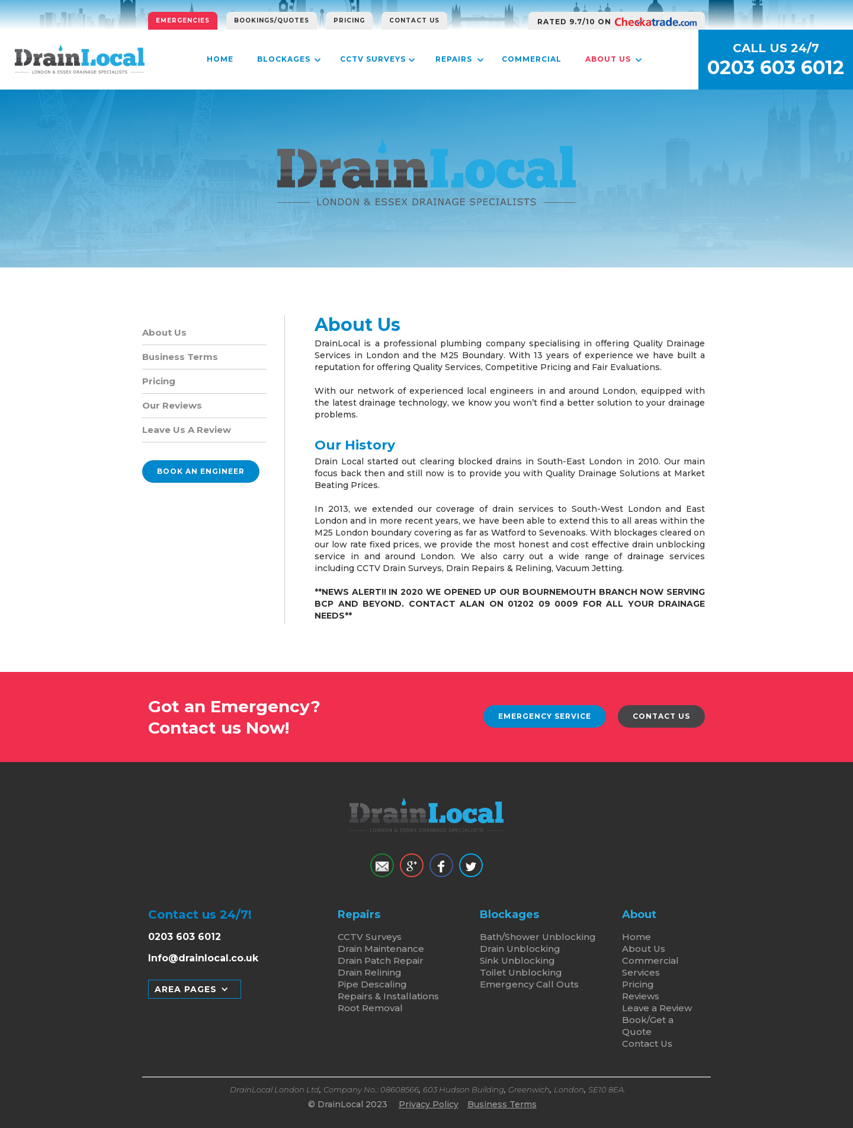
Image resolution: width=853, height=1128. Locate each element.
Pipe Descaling (372, 984)
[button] (194, 989)
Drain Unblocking (520, 948)
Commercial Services (650, 966)
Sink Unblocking (517, 960)
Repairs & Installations (388, 996)
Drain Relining (370, 972)
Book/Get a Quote (648, 1025)
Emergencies (183, 20)
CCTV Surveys (373, 59)
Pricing (349, 20)
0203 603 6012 (775, 68)
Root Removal (370, 1008)
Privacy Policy (428, 1104)
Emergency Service (544, 716)
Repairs (453, 59)
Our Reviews (172, 405)
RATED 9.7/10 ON (574, 21)
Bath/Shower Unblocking (538, 936)
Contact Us (414, 20)
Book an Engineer (201, 471)
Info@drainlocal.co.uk (203, 958)
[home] (80, 59)
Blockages (283, 59)
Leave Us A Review (186, 429)
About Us (608, 59)
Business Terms (180, 356)
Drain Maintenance (381, 948)
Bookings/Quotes (271, 20)
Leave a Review (657, 1008)
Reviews (640, 996)
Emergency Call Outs (529, 984)
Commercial (532, 59)
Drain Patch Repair (381, 960)
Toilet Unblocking (521, 972)
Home (220, 59)
